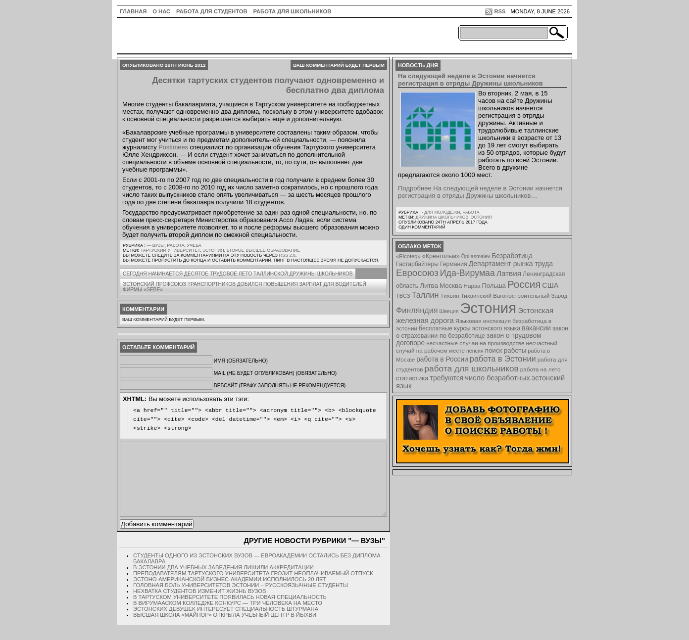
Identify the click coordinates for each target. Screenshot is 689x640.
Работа (175, 245)
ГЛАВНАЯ (133, 11)
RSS (499, 11)
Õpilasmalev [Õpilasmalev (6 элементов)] (476, 256)
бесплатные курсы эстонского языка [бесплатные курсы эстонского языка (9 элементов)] (469, 328)
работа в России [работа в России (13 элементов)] (442, 359)
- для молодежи (441, 212)
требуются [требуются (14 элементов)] (447, 378)
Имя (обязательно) (241, 361)
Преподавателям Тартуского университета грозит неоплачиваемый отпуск (253, 588)
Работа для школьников (292, 11)
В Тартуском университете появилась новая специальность (230, 612)
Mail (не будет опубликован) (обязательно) (275, 373)
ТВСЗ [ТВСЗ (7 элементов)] (403, 296)
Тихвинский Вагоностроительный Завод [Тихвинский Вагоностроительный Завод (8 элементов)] (514, 295)
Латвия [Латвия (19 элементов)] (508, 273)
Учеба (194, 245)
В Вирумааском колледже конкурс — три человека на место (227, 618)
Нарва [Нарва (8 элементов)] (471, 285)
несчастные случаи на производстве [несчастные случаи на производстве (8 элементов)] (475, 343)
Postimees (173, 147)
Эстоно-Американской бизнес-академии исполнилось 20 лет (229, 594)
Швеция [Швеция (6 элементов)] (448, 311)
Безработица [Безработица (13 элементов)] (512, 256)
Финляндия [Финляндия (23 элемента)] (417, 310)
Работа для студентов (211, 11)
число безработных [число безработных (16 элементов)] (497, 378)
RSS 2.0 (287, 255)
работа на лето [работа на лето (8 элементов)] (540, 369)
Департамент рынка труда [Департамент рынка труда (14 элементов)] (511, 264)
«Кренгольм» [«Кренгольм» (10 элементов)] (441, 256)
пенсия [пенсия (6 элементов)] (475, 351)
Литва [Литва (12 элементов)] (429, 285)
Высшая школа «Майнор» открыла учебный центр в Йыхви (224, 630)
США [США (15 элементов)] (550, 285)
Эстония (213, 250)
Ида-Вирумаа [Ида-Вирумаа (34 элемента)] (467, 273)
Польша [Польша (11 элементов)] (494, 285)
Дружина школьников (441, 217)
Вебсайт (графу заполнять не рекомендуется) (279, 385)
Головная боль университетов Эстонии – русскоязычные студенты (240, 600)
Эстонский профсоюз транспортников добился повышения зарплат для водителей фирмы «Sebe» (244, 286)
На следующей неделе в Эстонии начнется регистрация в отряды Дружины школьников (470, 79)
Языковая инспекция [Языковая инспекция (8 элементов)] (483, 321)
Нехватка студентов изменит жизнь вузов (199, 606)
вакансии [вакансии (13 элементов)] (536, 328)
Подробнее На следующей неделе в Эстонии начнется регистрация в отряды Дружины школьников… (480, 191)
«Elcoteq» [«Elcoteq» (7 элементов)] (408, 256)
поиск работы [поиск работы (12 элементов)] (506, 350)
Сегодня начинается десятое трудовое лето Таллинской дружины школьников (238, 273)
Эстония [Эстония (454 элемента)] (488, 308)
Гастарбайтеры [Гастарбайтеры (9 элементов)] (417, 264)
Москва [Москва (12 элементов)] (451, 285)
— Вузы (155, 245)
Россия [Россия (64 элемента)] (524, 284)
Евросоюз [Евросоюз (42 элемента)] (417, 273)
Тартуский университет (170, 250)
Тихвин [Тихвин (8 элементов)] (450, 295)
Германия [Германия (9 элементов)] (453, 264)
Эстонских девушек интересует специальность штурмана (225, 624)
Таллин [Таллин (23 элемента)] (425, 294)
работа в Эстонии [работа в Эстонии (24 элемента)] (503, 358)
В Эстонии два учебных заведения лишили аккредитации (223, 582)
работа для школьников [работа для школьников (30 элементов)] (472, 368)
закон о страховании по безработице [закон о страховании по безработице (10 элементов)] (482, 332)
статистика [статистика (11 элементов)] (412, 378)
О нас (161, 11)
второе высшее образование (263, 250)
